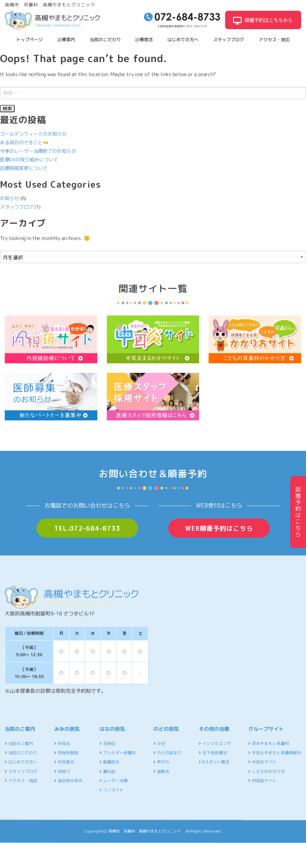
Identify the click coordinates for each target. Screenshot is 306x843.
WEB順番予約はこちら (219, 528)
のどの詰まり (167, 752)
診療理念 (144, 39)
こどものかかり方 (266, 771)
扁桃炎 (161, 771)
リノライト (112, 790)
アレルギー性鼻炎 (118, 752)
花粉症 (107, 743)
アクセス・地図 (274, 39)
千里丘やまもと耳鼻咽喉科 (274, 752)
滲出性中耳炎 (68, 780)
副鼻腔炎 (110, 762)
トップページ (29, 39)
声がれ (161, 762)
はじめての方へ (183, 39)
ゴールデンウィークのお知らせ (33, 134)
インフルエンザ (215, 743)
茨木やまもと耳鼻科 (268, 743)
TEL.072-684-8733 (87, 528)
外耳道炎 (64, 762)
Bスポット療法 (214, 762)
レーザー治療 (114, 780)
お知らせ (9, 198)
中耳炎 (62, 743)
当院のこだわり (105, 39)
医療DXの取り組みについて (29, 159)
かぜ (159, 743)
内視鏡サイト (262, 780)
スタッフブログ (228, 39)
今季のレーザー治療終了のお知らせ (38, 151)
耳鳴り (62, 771)
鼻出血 (107, 771)
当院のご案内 (19, 743)
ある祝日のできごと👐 (24, 142)
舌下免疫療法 (213, 752)
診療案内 (66, 39)
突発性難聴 (66, 752)
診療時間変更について (24, 168)
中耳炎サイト (262, 762)
